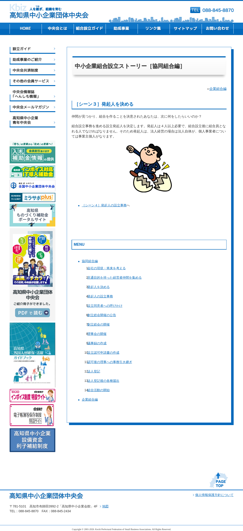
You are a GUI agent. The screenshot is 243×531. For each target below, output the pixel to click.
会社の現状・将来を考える (106, 268)
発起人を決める (98, 287)
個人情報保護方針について (214, 495)
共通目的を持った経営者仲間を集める (114, 277)
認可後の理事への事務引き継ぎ (109, 362)
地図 (105, 506)
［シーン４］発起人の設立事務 (104, 205)
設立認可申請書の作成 (103, 352)
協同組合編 (90, 261)
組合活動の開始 (98, 390)
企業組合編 (218, 89)
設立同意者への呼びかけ (105, 305)
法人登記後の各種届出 (103, 381)
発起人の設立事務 (100, 296)
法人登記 (93, 371)
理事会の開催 (97, 334)
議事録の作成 (97, 343)
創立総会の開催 (98, 324)
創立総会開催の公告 (101, 315)
